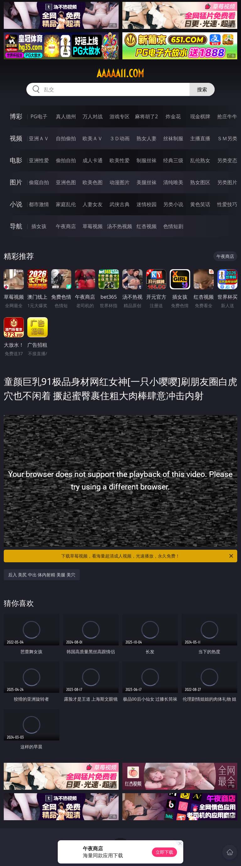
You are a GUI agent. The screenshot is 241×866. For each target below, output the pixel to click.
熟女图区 (200, 182)
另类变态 (227, 160)
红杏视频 (147, 226)
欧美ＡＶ (93, 138)
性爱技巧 (227, 204)
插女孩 (38, 226)
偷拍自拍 (66, 160)
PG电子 (38, 116)
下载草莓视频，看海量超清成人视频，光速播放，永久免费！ (147, 556)
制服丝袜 (147, 160)
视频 (16, 138)
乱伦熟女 (200, 160)
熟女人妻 (147, 138)
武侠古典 (120, 204)
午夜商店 (66, 226)
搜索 (202, 89)
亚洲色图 (66, 182)
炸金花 (173, 116)
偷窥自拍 (39, 182)
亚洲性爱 (39, 160)
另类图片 (227, 182)
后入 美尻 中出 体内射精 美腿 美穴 (41, 575)
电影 (16, 160)
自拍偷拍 (66, 138)
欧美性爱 (120, 160)
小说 (16, 204)
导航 (16, 226)
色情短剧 (173, 226)
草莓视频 (93, 226)
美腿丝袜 (147, 182)
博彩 (16, 116)
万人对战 (93, 116)
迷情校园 (147, 204)
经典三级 (173, 160)
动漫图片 (120, 182)
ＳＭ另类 (227, 138)
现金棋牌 (200, 116)
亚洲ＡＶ (39, 138)
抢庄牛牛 (227, 116)
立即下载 (164, 852)
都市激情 (39, 204)
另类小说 (173, 204)
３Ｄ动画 (120, 138)
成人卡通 (93, 160)
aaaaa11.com (120, 73)
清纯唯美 (173, 182)
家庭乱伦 (66, 204)
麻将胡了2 (146, 116)
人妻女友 (93, 204)
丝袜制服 (173, 138)
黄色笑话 (200, 204)
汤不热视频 (119, 226)
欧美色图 (93, 182)
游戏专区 (120, 116)
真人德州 (66, 116)
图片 (16, 182)
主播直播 (200, 138)
